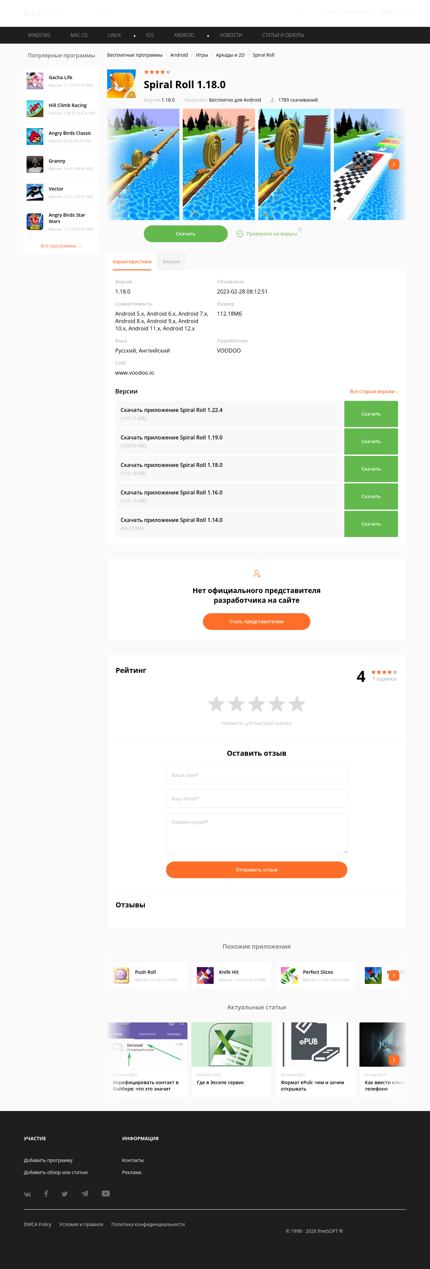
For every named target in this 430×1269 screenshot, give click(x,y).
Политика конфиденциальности (148, 1224)
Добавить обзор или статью (56, 1172)
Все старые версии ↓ (374, 391)
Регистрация (355, 12)
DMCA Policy (37, 1224)
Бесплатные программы (135, 55)
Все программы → (61, 246)
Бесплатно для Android (235, 100)
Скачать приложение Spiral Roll (172, 410)
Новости (231, 35)
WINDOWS (39, 35)
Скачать (186, 233)
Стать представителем (257, 621)
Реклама (131, 1172)
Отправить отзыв (256, 869)
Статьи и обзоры (283, 35)
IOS (150, 35)
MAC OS (79, 35)
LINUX (114, 35)
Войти (329, 12)
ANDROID (184, 35)
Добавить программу (48, 1160)
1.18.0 (159, 100)
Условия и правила (81, 1224)
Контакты (133, 1160)
